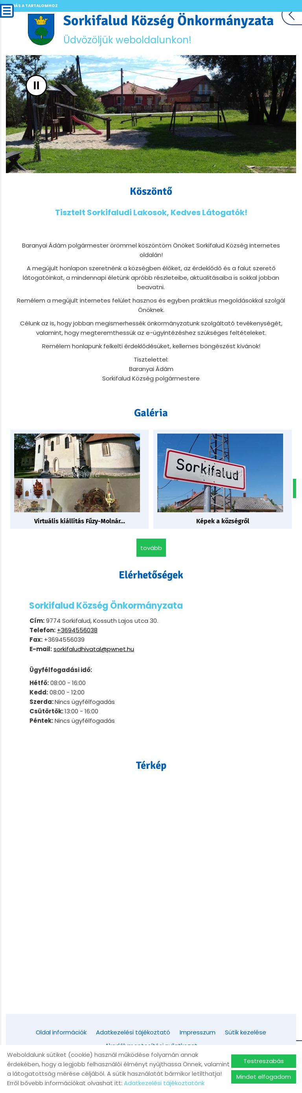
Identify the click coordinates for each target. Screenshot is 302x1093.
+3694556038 (77, 630)
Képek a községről (222, 520)
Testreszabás (263, 1061)
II (36, 85)
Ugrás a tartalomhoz (32, 6)
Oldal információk (61, 1031)
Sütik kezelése (245, 1031)
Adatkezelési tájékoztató (133, 1031)
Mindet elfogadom (263, 1077)
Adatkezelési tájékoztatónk (164, 1083)
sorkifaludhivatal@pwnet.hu (93, 648)
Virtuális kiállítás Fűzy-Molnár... (79, 520)
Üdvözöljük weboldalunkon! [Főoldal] (169, 29)
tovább (151, 547)
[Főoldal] (41, 29)
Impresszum (197, 1031)
